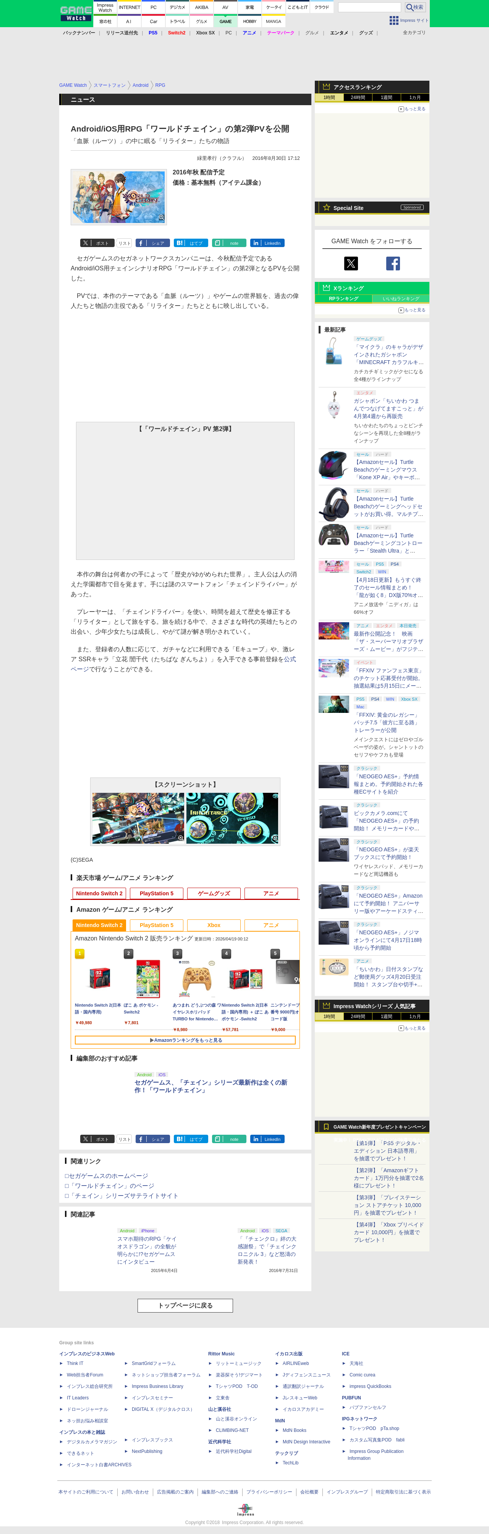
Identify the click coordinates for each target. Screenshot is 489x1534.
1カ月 (415, 97)
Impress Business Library (157, 1386)
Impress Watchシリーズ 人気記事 (375, 1006)
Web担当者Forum (85, 1375)
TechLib (290, 1463)
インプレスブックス (152, 1440)
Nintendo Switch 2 (99, 893)
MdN (280, 1420)
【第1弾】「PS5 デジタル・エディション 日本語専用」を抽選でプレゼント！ (388, 1150)
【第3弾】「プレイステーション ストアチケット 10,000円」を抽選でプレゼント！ (387, 1205)
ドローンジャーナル (87, 1409)
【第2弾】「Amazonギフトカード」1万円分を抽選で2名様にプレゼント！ (389, 1178)
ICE (346, 1354)
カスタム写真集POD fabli (377, 1440)
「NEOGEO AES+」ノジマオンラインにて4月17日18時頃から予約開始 (388, 940)
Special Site (349, 208)
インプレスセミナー (152, 1398)
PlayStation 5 (156, 893)
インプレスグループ (347, 1492)
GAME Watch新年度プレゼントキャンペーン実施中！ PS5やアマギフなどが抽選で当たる (380, 1129)
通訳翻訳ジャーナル (303, 1386)
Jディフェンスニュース (307, 1375)
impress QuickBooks (370, 1386)
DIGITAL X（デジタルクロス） (163, 1409)
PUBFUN (351, 1398)
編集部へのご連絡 (220, 1492)
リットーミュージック (239, 1363)
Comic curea (362, 1375)
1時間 (329, 97)
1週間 (387, 97)
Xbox (213, 925)
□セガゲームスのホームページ (106, 1176)
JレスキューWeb (300, 1398)
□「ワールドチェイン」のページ (109, 1186)
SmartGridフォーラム (154, 1363)
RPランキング (343, 298)
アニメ (271, 893)
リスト (124, 243)
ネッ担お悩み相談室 (87, 1420)
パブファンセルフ (368, 1407)
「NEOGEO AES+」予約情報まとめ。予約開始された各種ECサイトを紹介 (388, 784)
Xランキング (349, 288)
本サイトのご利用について (85, 1492)
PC (228, 33)
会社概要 (309, 1492)
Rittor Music (221, 1354)
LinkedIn (273, 243)
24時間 (358, 97)
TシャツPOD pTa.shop (374, 1428)
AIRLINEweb (296, 1363)
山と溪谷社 (219, 1409)
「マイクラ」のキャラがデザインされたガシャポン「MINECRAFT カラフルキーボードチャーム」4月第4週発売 (389, 362)
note (234, 243)
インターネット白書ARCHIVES (99, 1464)
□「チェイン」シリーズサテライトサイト (122, 1195)
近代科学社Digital (233, 1451)
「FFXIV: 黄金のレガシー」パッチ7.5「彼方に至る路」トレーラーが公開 (387, 722)
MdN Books (294, 1430)
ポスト (102, 243)
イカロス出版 (289, 1354)
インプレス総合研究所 (90, 1386)
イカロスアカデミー (303, 1409)
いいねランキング (401, 298)
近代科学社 (219, 1442)
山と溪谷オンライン (236, 1419)
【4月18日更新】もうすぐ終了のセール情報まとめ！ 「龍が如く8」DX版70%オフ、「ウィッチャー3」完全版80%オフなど (387, 595)
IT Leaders (78, 1398)
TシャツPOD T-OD (237, 1386)
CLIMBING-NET (232, 1430)
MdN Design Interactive (306, 1442)
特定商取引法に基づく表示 (403, 1492)
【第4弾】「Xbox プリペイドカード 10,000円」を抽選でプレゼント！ (389, 1232)
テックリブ (286, 1453)
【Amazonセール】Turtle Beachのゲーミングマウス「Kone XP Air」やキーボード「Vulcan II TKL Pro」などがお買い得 (388, 477)
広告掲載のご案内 (175, 1492)
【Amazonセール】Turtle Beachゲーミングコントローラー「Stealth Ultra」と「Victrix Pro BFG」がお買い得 (388, 550)
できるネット (80, 1453)
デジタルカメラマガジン (92, 1442)
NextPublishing (147, 1451)
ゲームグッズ (214, 893)
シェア (158, 243)
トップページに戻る (185, 1305)
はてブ (196, 243)
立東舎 (223, 1398)
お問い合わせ (135, 1492)
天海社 (356, 1363)
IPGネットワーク (359, 1419)
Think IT (75, 1363)
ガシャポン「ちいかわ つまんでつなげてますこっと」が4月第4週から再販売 (388, 408)
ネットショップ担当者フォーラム (166, 1375)
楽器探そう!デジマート (239, 1375)
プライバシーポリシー (269, 1492)
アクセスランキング (358, 87)
